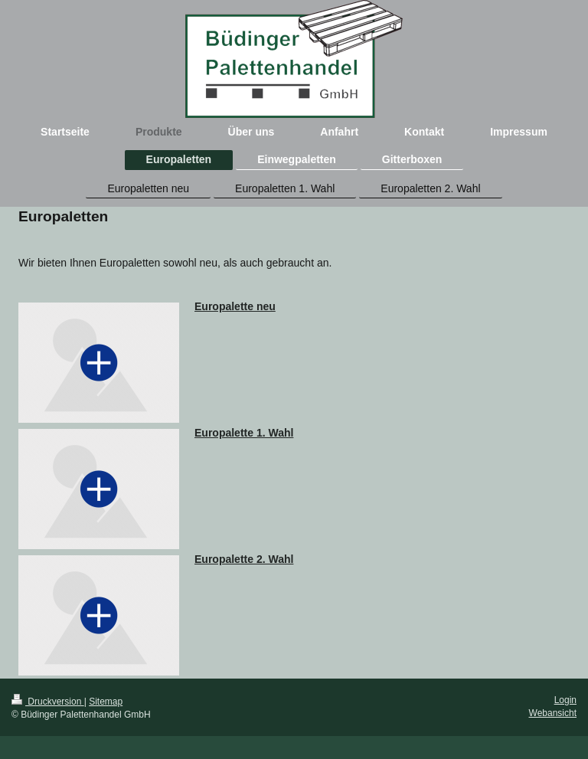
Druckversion (47, 701)
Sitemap (105, 701)
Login (565, 700)
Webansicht (553, 713)
